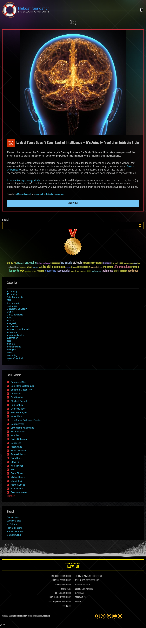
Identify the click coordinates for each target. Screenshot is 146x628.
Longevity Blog (14, 520)
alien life (11, 320)
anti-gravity (12, 323)
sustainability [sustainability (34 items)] (96, 271)
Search (140, 225)
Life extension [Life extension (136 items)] (122, 267)
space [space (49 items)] (89, 271)
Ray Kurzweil (13, 303)
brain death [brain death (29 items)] (114, 263)
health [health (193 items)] (47, 267)
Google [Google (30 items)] (41, 267)
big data (11, 343)
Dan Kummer (17, 424)
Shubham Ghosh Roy (21, 389)
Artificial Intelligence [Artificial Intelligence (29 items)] (43, 263)
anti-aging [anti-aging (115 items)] (31, 263)
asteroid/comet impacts (18, 329)
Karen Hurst (16, 416)
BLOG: (77, 585)
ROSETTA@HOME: (55, 602)
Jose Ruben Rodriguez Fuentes (26, 420)
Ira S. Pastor (17, 488)
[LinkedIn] (109, 616)
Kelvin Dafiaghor (19, 412)
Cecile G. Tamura (19, 439)
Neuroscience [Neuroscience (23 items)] (28, 271)
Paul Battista (17, 405)
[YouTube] (114, 616)
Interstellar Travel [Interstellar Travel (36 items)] (96, 267)
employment (38, 194)
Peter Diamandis (15, 297)
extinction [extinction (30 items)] (23, 267)
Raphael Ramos (18, 454)
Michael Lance (18, 477)
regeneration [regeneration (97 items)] (63, 270)
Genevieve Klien (18, 382)
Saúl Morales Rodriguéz (23, 194)
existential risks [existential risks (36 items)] (14, 267)
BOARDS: (78, 589)
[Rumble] (120, 616)
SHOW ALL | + (11, 496)
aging (9, 317)
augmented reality (15, 335)
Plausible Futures (15, 531)
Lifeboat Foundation (20, 616)
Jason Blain (17, 481)
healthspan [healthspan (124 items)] (58, 267)
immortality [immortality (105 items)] (83, 267)
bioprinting (12, 355)
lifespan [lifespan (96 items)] (134, 267)
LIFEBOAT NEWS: (81, 576)
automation (12, 338)
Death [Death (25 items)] (138, 263)
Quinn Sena (16, 393)
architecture (12, 326)
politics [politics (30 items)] (34, 271)
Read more (73, 203)
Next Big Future (14, 528)
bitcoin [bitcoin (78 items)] (99, 263)
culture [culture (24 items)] (135, 263)
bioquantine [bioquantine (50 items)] (55, 263)
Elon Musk (12, 306)
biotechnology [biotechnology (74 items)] (89, 263)
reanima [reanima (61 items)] (40, 271)
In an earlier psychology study (23, 180)
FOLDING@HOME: (56, 597)
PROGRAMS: (79, 597)
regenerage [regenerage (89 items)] (50, 270)
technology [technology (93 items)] (107, 271)
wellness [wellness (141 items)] (133, 271)
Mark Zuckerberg (15, 314)
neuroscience (58, 194)
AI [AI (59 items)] (15, 263)
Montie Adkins (18, 484)
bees (9, 341)
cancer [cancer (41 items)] (121, 263)
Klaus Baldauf (18, 431)
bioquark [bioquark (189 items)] (66, 263)
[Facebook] (97, 616)
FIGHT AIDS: (58, 593)
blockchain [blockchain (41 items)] (107, 263)
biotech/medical (15, 358)
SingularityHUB (14, 535)
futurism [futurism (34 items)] (35, 268)
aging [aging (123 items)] (10, 263)
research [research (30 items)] (73, 271)
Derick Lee (16, 443)
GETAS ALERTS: (80, 580)
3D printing (12, 291)
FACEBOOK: (55, 576)
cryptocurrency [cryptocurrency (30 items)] (128, 263)
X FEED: (56, 585)
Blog (73, 23)
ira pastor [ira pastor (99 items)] (108, 267)
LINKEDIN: (55, 580)
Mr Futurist (12, 524)
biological (11, 349)
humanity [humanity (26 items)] (68, 267)
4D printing (12, 294)
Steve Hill (15, 462)
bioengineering (14, 346)
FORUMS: (78, 602)
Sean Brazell (17, 458)
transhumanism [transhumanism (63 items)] (120, 271)
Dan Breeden (17, 397)
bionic (10, 352)
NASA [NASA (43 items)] (22, 271)
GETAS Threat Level (73, 566)
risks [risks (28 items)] (78, 271)
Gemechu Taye (18, 408)
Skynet (10, 311)
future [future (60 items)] (29, 267)
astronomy (12, 332)
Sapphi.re (46, 616)
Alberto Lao (16, 446)
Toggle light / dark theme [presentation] (141, 10)
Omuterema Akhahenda (22, 427)
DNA (9, 300)
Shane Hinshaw (18, 450)
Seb (13, 469)
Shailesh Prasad (19, 401)
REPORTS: (78, 593)
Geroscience (13, 517)
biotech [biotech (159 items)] (77, 263)
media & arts (48, 194)
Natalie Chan (17, 465)
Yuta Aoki (15, 435)
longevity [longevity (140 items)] (14, 271)
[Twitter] (103, 616)
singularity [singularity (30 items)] (83, 271)
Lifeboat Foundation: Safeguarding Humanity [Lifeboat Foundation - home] (66, 10)
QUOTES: (66, 606)
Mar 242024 (10, 143)
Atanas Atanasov (19, 492)
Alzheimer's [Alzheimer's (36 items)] (20, 263)
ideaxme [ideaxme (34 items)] (74, 268)
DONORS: (64, 589)
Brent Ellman (17, 473)
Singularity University (17, 309)
